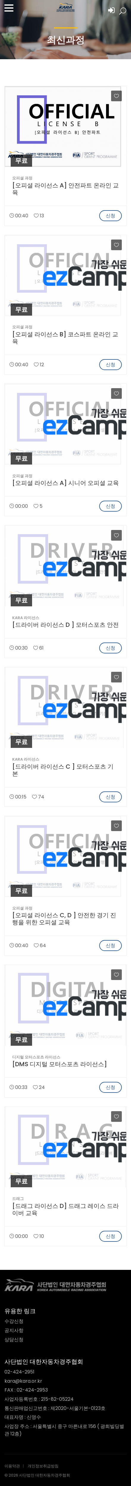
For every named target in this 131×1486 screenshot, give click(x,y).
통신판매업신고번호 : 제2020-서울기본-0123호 (54, 1408)
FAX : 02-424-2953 (26, 1390)
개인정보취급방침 (43, 1466)
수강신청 (13, 1321)
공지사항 (13, 1330)
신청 (110, 215)
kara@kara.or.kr (23, 1381)
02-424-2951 (19, 1371)
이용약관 (12, 1466)
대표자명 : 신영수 (22, 1417)
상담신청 (13, 1339)
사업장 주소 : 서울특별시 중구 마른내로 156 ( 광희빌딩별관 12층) (64, 1430)
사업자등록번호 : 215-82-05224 (39, 1399)
